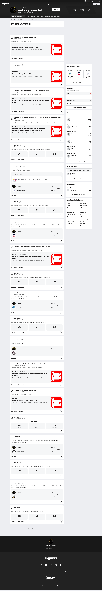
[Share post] (61, 58)
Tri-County (33, 205)
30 (52, 451)
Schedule (33, 16)
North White (34, 277)
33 (52, 497)
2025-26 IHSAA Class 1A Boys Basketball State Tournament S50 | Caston (32, 179)
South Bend (69, 100)
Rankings (53, 16)
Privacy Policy (42, 571)
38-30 (24, 442)
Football (23, 4)
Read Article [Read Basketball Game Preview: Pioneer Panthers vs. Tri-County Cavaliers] (14, 267)
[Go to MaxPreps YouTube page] (46, 565)
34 (52, 308)
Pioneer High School (51, 542)
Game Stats (13, 159)
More (63, 16)
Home (27, 16)
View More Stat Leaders (79, 194)
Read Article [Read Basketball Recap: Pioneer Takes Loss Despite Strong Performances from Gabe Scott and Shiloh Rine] (14, 139)
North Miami (82, 207)
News (58, 16)
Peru (81, 214)
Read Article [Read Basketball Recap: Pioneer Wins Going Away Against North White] (14, 111)
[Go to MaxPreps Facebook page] (61, 565)
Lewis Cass (69, 223)
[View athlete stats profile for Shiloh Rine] (73, 190)
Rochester (82, 216)
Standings (47, 16)
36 (52, 186)
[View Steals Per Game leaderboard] (85, 190)
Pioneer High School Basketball (33, 19)
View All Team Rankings (79, 107)
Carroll (68, 205)
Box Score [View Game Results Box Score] (13, 195)
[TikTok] (85, 1)
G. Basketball (38, 4)
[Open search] (87, 4)
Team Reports (15, 45)
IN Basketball (22, 19)
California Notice (60, 571)
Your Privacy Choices (71, 571)
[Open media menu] (91, 4)
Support (81, 571)
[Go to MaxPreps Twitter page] (56, 565)
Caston (68, 207)
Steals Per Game (70, 187)
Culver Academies (71, 210)
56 (52, 353)
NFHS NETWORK (17, 1)
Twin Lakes (82, 221)
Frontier (69, 216)
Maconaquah (83, 203)
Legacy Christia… (71, 221)
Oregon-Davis (34, 421)
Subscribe (34, 571)
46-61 (22, 226)
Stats (42, 16)
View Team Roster (79, 178)
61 (52, 236)
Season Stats (21, 159)
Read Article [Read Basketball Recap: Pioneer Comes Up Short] (14, 58)
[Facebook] (99, 1)
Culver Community (35, 466)
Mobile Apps (27, 571)
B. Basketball (15, 4)
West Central (82, 223)
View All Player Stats (79, 161)
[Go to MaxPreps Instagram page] (51, 565)
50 (52, 190)
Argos (68, 203)
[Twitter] (95, 1)
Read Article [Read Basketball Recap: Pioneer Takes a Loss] (14, 85)
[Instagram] (92, 1)
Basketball (16, 19)
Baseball (30, 4)
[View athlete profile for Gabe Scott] (79, 117)
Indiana (69, 93)
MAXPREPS (4, 1)
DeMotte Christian (35, 149)
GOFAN (10, 1)
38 (52, 447)
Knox (32, 511)
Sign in (96, 4)
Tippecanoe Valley (84, 219)
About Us (20, 571)
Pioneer (16, 186)
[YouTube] (88, 1)
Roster (37, 16)
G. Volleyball (47, 4)
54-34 (22, 298)
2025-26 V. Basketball (18, 16)
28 (52, 492)
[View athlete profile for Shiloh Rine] (79, 124)
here (87, 170)
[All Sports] (54, 4)
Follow (56, 9)
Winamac (33, 322)
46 (52, 231)
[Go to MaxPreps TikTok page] (41, 565)
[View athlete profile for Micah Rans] (79, 138)
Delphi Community (71, 214)
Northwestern (83, 212)
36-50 (28, 170)
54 (52, 303)
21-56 (22, 343)
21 (52, 349)
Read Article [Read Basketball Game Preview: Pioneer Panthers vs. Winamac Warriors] (14, 384)
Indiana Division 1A (71, 97)
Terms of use (50, 571)
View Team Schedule (79, 83)
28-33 (24, 487)
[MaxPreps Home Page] (11, 20)
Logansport (69, 225)
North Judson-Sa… (84, 205)
